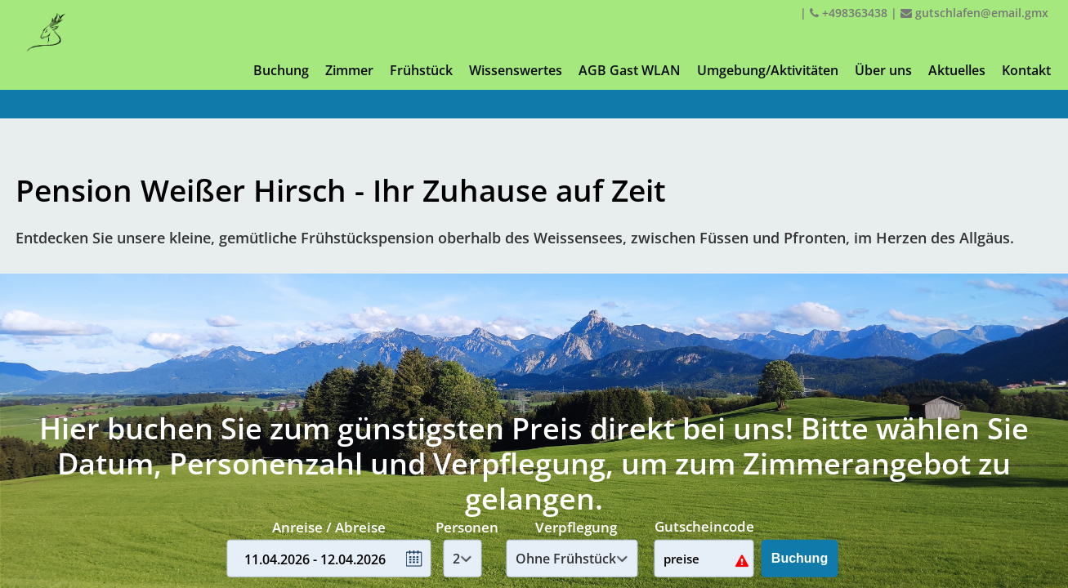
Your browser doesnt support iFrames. (534, 294)
